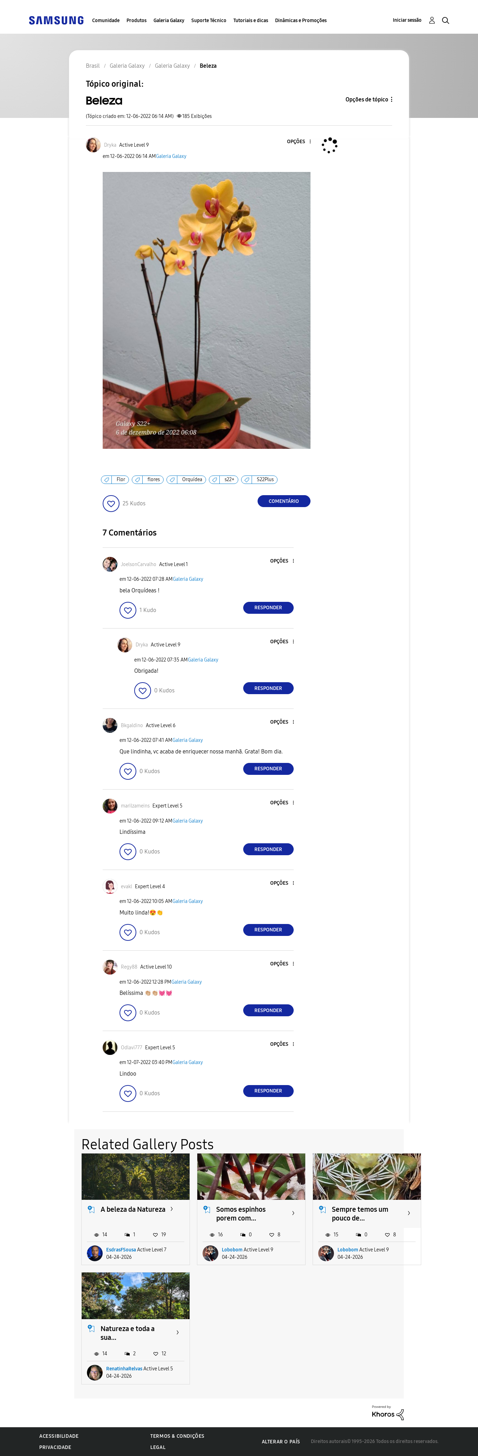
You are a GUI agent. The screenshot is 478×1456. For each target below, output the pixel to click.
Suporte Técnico (208, 21)
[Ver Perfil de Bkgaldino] (132, 726)
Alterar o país (281, 1442)
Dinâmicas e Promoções (301, 21)
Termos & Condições (177, 1436)
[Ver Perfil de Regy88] (129, 967)
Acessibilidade (58, 1436)
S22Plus (265, 480)
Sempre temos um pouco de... (360, 1213)
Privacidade (55, 1447)
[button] (298, 142)
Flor (121, 480)
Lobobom (232, 1250)
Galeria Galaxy (168, 21)
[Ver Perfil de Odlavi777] (131, 1048)
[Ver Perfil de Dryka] (110, 145)
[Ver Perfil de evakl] (126, 887)
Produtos (136, 21)
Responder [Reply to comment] (268, 608)
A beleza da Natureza (133, 1209)
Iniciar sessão (407, 20)
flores (154, 480)
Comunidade (106, 21)
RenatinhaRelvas (124, 1369)
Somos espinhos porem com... (241, 1213)
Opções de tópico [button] (367, 99)
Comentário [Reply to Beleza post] (284, 501)
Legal (157, 1447)
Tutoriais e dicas (250, 21)
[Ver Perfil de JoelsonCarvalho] (138, 564)
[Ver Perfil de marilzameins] (135, 806)
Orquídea (192, 480)
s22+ (229, 480)
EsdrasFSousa (121, 1250)
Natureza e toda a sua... (128, 1333)
